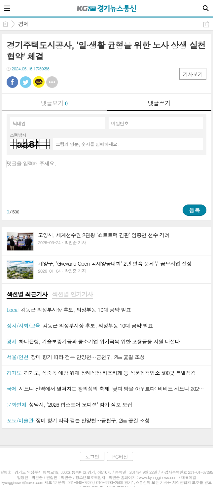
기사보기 (193, 74)
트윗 (25, 82)
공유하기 (206, 24)
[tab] (27, 294)
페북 (12, 82)
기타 (52, 82)
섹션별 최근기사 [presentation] (27, 294)
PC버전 (120, 456)
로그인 (92, 456)
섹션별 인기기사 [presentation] (72, 294)
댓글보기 (54, 103)
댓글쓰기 (159, 103)
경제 (23, 24)
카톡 (39, 82)
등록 (194, 210)
